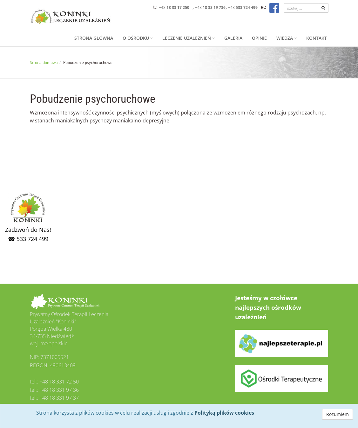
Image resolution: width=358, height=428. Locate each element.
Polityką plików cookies (224, 412)
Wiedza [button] (286, 38)
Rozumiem (337, 414)
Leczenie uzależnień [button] (188, 38)
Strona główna (93, 38)
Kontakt (316, 38)
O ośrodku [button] (138, 38)
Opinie (259, 38)
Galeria (233, 38)
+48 (174, 7)
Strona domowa (44, 62)
